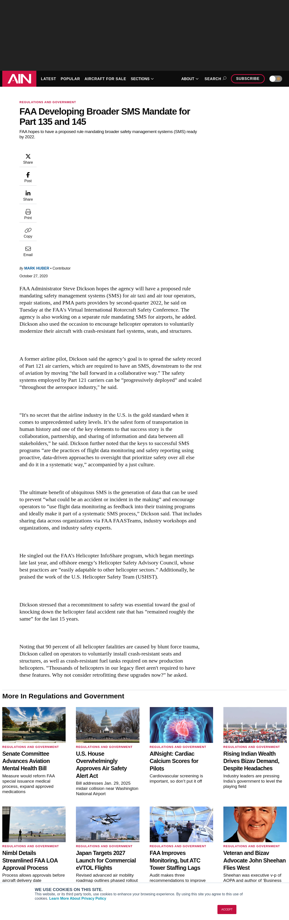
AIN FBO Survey (21, 847)
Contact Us (233, 866)
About (229, 847)
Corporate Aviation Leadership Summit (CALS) (35, 880)
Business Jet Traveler (25, 866)
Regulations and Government (47, 102)
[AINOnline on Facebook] (258, 825)
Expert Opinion (163, 854)
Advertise (235, 872)
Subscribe (248, 79)
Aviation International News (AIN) (34, 854)
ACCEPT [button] (227, 909)
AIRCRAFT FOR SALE (105, 79)
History (230, 860)
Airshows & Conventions (171, 878)
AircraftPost (18, 860)
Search (215, 79)
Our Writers (233, 854)
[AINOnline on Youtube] (266, 825)
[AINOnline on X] (276, 825)
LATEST (48, 79)
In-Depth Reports (165, 860)
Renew (84, 860)
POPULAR (70, 79)
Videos (157, 866)
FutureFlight (15, 872)
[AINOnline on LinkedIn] (285, 825)
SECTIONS (142, 79)
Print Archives (162, 847)
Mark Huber (36, 176)
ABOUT (190, 79)
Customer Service (92, 854)
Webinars (159, 872)
